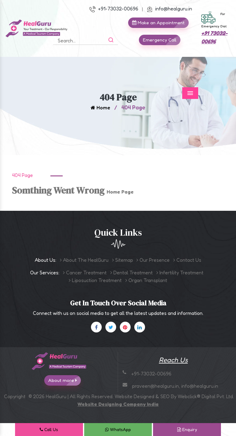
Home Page (120, 192)
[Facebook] (96, 327)
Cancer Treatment (85, 272)
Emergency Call (161, 40)
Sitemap (122, 260)
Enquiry (187, 429)
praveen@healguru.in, (156, 386)
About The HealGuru (84, 260)
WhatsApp (118, 429)
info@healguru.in (169, 9)
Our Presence (153, 260)
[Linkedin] (139, 327)
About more (64, 380)
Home (100, 107)
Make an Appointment (160, 23)
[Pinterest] (125, 327)
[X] (110, 327)
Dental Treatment (131, 272)
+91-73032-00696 (113, 9)
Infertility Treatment (179, 272)
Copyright (15, 396)
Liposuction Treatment (95, 280)
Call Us (49, 429)
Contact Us (187, 260)
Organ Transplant (146, 280)
